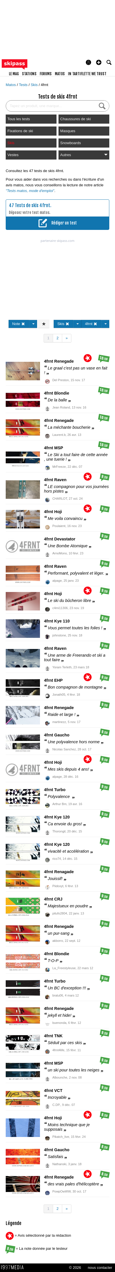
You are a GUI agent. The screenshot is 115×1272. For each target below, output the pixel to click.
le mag (14, 74)
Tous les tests (18, 119)
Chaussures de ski (75, 119)
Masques (67, 131)
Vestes (13, 155)
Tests (24, 85)
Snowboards (70, 143)
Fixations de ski (20, 131)
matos (60, 74)
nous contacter (100, 1267)
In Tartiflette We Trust (87, 74)
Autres (84, 155)
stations (29, 74)
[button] (99, 62)
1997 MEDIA (14, 1267)
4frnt (44, 85)
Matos (11, 85)
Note (18, 324)
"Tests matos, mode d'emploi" (30, 191)
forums (46, 74)
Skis (35, 85)
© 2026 (75, 1267)
